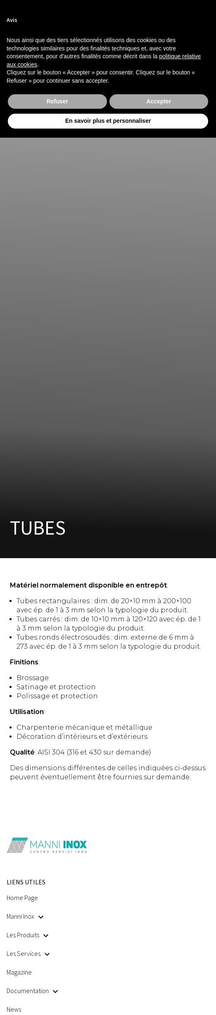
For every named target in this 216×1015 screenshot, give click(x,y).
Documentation (32, 991)
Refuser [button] (57, 101)
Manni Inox (25, 916)
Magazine (19, 972)
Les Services (28, 953)
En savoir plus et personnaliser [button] (108, 120)
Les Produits (27, 935)
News (14, 1009)
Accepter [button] (158, 101)
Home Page (22, 897)
